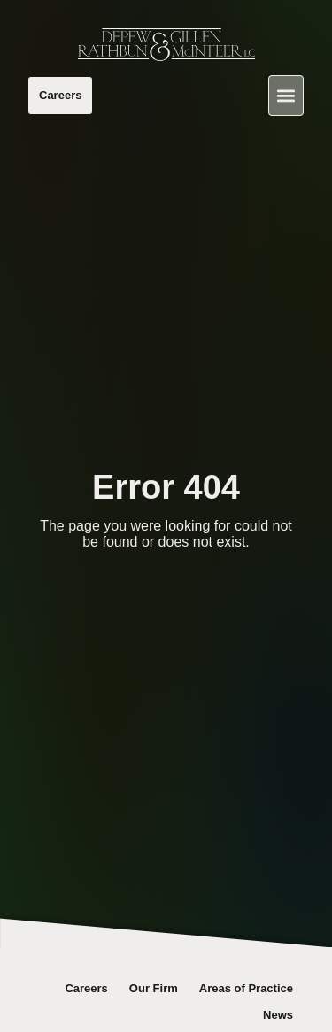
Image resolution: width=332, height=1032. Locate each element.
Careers (86, 988)
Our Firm (153, 988)
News (278, 1014)
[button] (286, 96)
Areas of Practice (246, 988)
